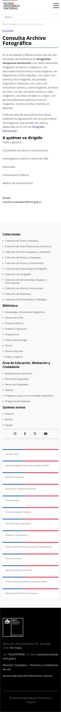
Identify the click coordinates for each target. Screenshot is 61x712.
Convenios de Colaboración (18, 523)
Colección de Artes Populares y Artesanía (27, 251)
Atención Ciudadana (15, 665)
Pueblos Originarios (16, 328)
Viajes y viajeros (14, 356)
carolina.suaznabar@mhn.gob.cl (22, 202)
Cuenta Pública (12, 500)
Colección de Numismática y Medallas (26, 299)
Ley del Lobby (11, 453)
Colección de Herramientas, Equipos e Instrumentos (26, 281)
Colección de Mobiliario (18, 293)
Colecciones (11, 234)
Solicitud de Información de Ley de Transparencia (28, 546)
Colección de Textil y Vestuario (21, 240)
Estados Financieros (14, 477)
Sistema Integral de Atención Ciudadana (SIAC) (27, 465)
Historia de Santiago (16, 339)
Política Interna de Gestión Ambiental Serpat (26, 581)
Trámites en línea (13, 558)
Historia (9, 413)
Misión (9, 419)
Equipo (9, 424)
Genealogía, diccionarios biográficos (25, 312)
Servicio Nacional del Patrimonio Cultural (27, 676)
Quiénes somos (14, 407)
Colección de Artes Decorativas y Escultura (28, 246)
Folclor (9, 345)
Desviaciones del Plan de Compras (21, 593)
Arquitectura (12, 334)
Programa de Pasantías (17, 401)
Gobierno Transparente (16, 535)
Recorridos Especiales (17, 378)
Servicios (13, 24)
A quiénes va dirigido (22, 137)
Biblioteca (10, 306)
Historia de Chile (14, 317)
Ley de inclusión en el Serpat (18, 570)
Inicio (5, 24)
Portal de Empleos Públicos (18, 512)
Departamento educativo (18, 373)
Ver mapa (16, 647)
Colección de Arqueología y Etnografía (26, 268)
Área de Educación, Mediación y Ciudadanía (26, 365)
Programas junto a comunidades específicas (29, 395)
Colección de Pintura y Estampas (23, 257)
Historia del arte (14, 351)
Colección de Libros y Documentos (24, 288)
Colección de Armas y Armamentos (24, 263)
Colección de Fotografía (18, 274)
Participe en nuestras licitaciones (20, 488)
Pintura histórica (14, 323)
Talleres (9, 390)
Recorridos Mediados (16, 384)
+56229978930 (16, 654)
